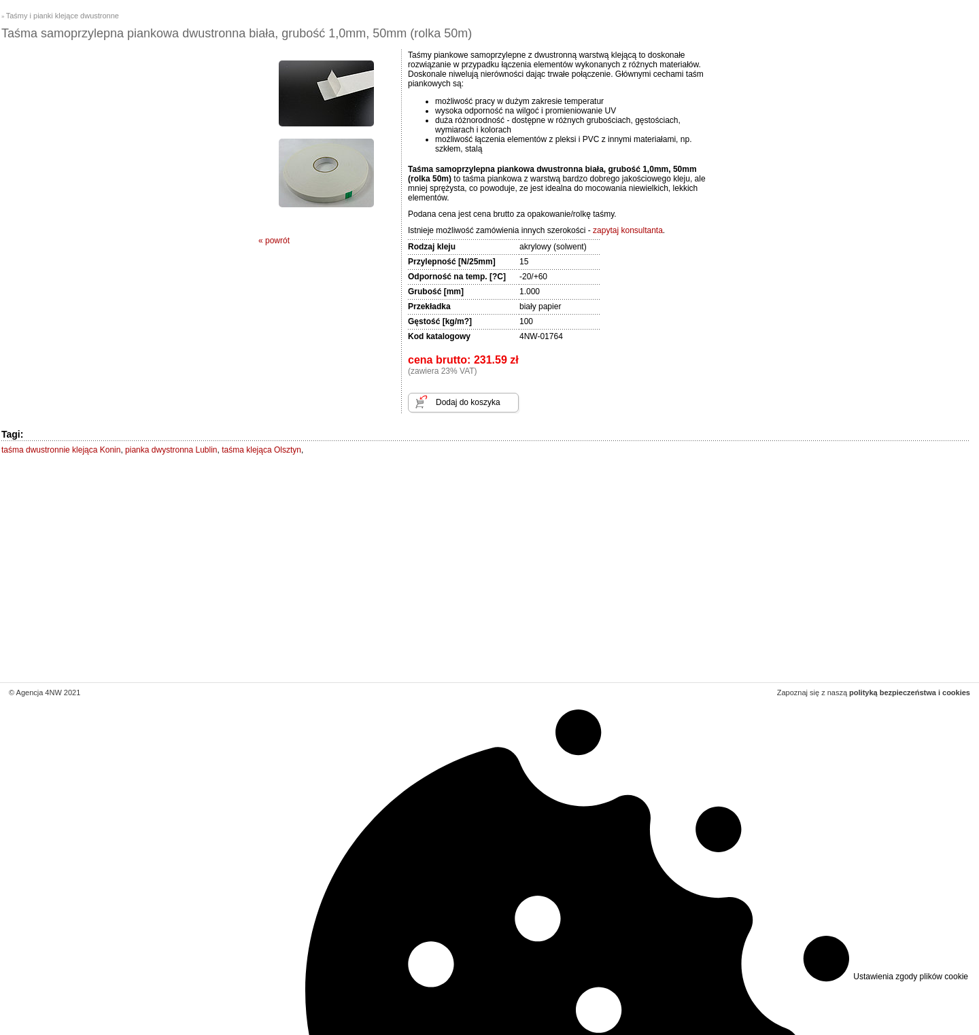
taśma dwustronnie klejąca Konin (60, 450)
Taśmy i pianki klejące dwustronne (62, 16)
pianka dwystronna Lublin (171, 450)
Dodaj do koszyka (468, 402)
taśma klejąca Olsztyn (261, 450)
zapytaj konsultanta (628, 230)
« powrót (274, 240)
